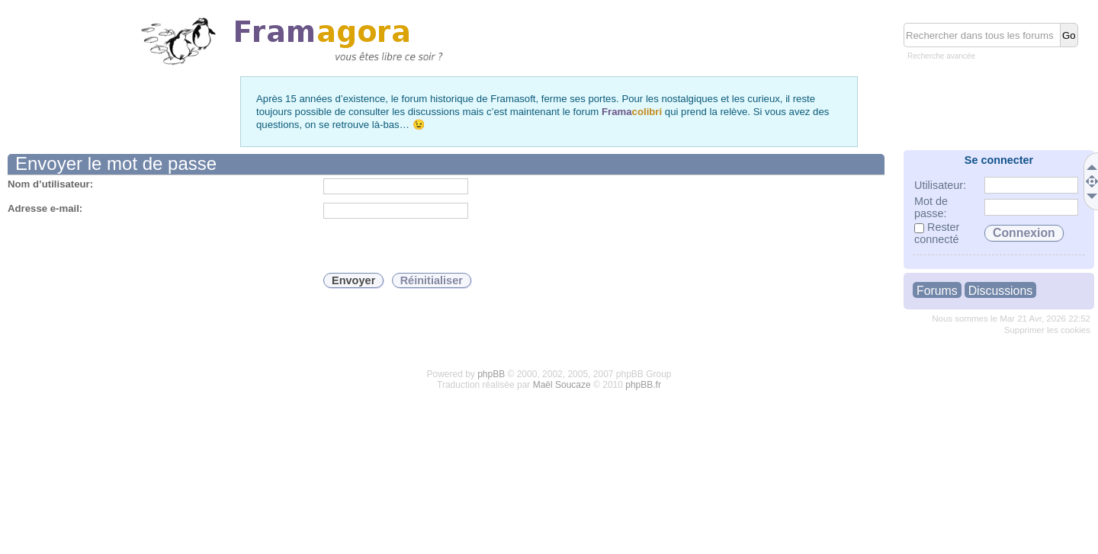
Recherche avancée (941, 56)
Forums (937, 290)
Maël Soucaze (562, 384)
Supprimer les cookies (1047, 330)
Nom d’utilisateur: (50, 184)
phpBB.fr (643, 384)
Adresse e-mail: (45, 208)
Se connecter (999, 160)
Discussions (1000, 290)
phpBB (491, 374)
